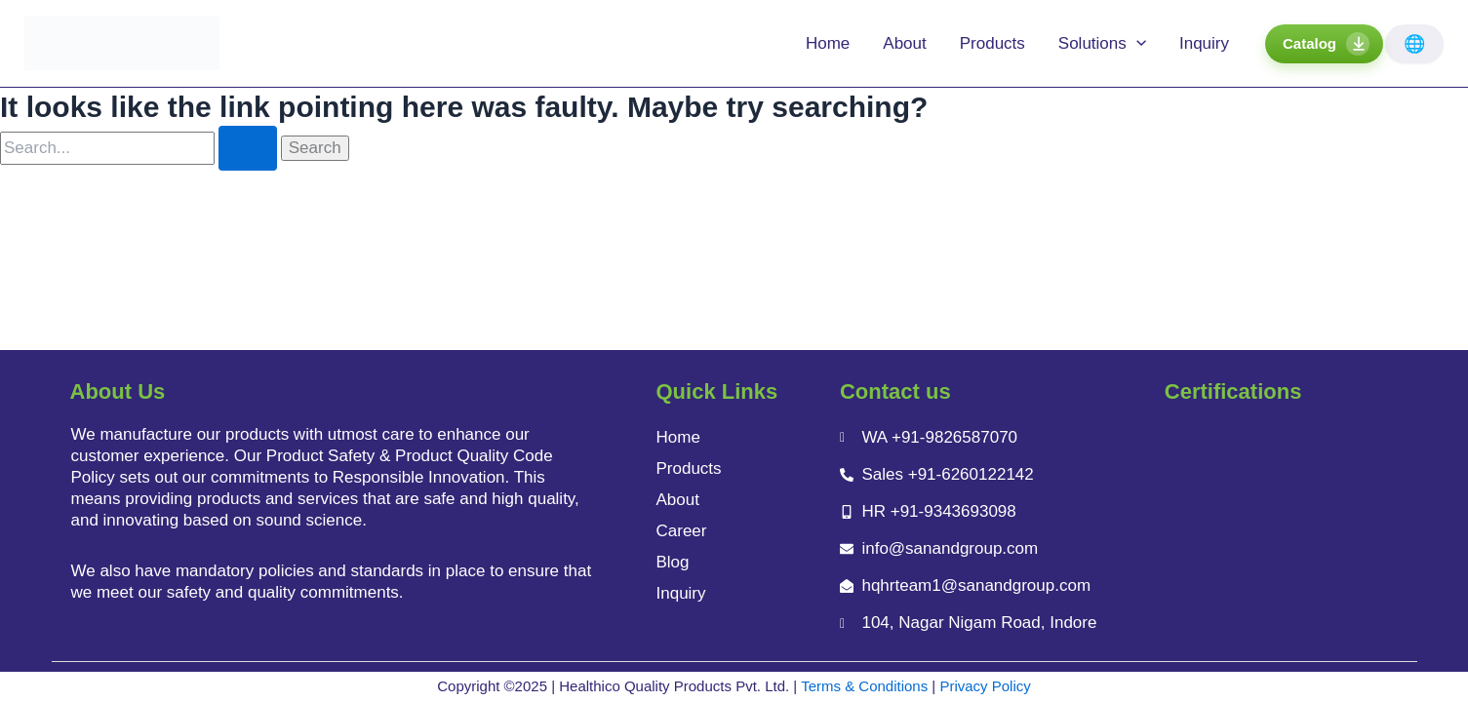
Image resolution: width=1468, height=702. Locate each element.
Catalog (1309, 43)
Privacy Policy (984, 686)
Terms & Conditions (864, 686)
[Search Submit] (247, 148)
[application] (1136, 43)
